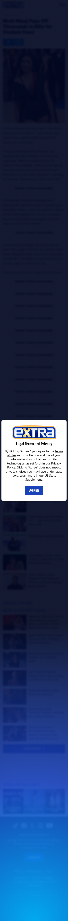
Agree (34, 490)
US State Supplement (40, 478)
